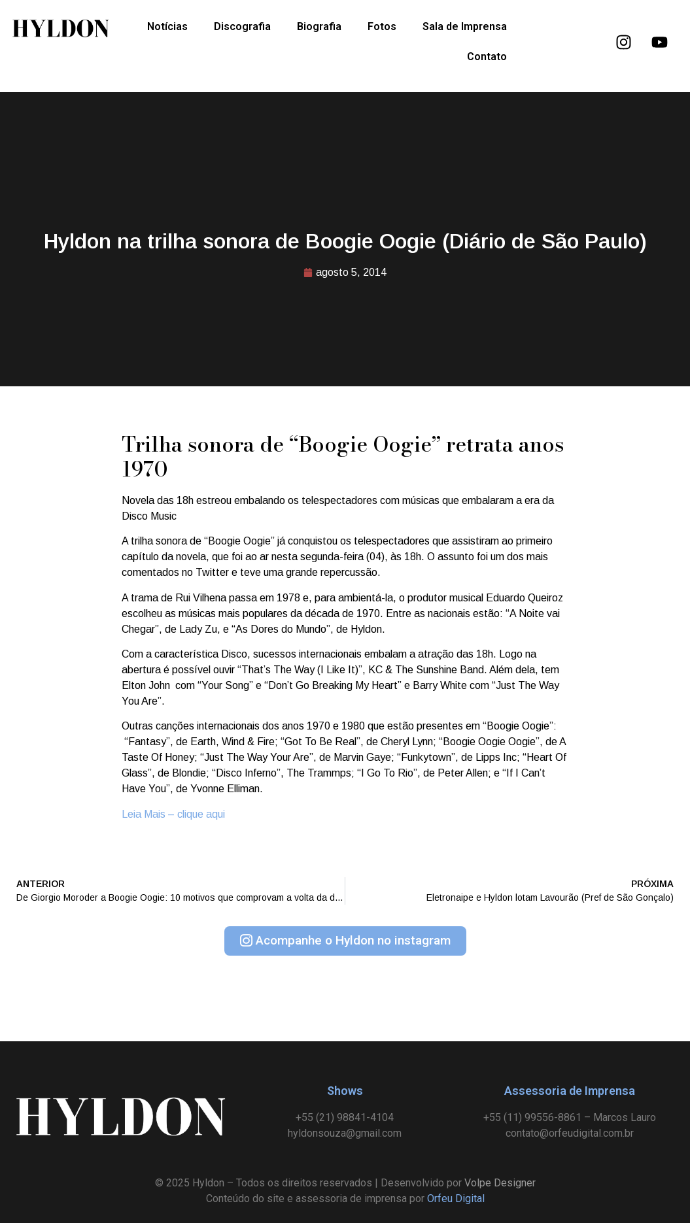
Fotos (382, 26)
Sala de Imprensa (465, 26)
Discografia (242, 26)
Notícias (167, 26)
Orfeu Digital (456, 1198)
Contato (487, 56)
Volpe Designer (500, 1183)
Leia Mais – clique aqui (173, 814)
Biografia (319, 26)
